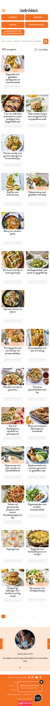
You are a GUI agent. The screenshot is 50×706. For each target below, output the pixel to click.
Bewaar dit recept (13, 87)
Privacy (12, 686)
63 (33, 616)
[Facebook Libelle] (29, 677)
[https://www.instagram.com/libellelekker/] (32, 677)
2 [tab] (22, 667)
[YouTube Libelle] (36, 677)
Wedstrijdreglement (14, 694)
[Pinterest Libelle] (40, 677)
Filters (43, 50)
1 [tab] (19, 667)
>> (46, 616)
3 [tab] (25, 667)
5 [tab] (30, 667)
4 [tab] (27, 667)
